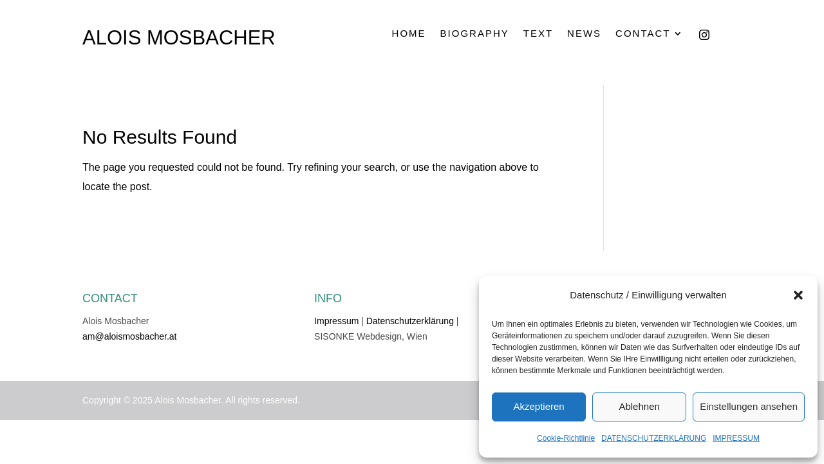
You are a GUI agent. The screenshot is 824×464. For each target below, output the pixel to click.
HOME (409, 33)
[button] (798, 295)
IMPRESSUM (736, 438)
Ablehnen (639, 406)
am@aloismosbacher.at (129, 336)
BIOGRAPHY (474, 33)
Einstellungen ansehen (749, 406)
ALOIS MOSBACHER (179, 37)
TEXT (538, 33)
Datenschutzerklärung (410, 321)
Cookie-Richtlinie (566, 438)
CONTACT (642, 33)
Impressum (336, 321)
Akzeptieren (538, 406)
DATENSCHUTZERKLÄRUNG (653, 438)
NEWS (584, 33)
